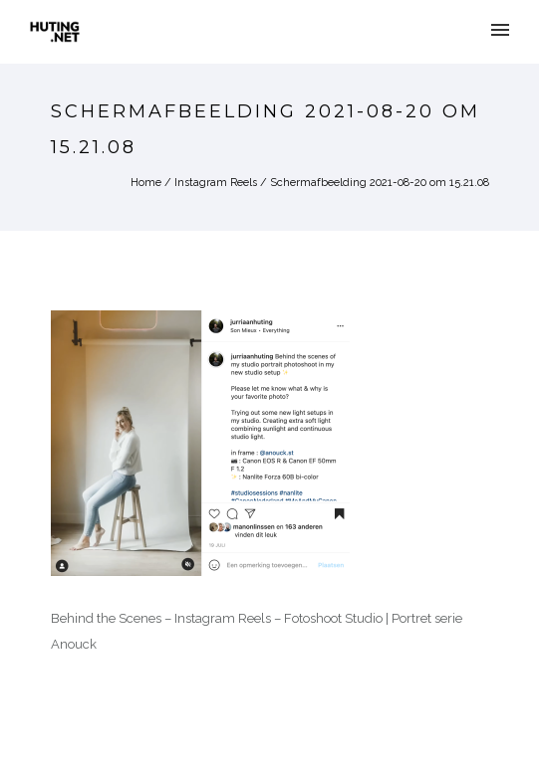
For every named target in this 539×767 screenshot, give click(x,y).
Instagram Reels (215, 182)
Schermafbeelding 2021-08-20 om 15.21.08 (379, 182)
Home (146, 182)
